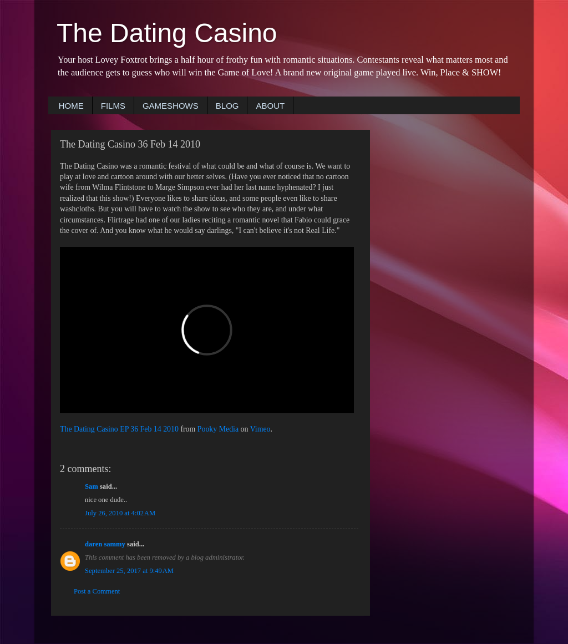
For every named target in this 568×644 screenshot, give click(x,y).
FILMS (113, 105)
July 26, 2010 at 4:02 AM (120, 513)
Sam (91, 486)
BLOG (227, 105)
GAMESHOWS (171, 105)
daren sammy (105, 544)
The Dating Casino (167, 33)
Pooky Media (218, 429)
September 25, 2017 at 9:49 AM (129, 571)
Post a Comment (97, 591)
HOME (71, 105)
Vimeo (260, 429)
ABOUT (270, 105)
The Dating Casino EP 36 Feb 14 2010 (119, 429)
